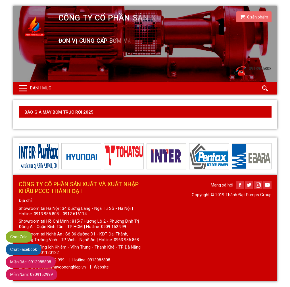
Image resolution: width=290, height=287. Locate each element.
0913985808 (30, 262)
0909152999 (31, 274)
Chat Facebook (23, 249)
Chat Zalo (19, 237)
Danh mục (40, 88)
